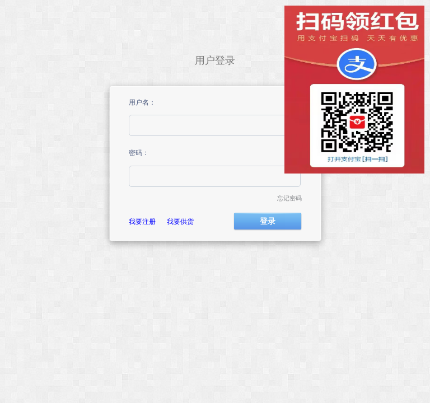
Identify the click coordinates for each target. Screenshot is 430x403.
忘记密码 (289, 198)
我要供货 (180, 222)
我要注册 (142, 222)
